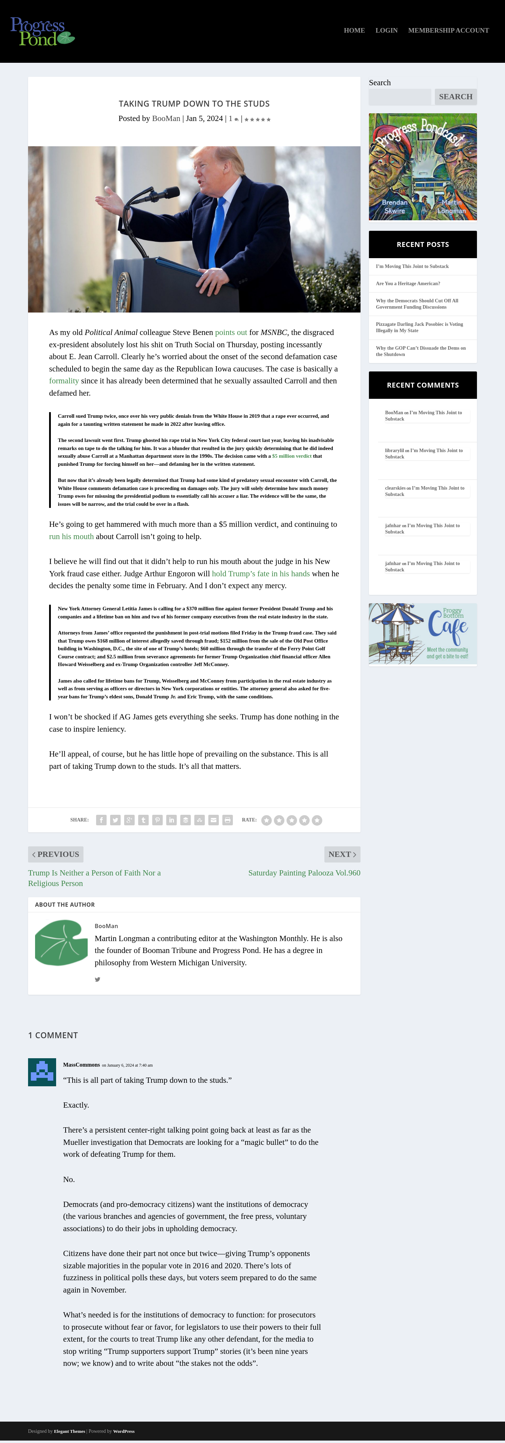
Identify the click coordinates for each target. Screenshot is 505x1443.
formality (64, 383)
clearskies (395, 490)
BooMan (166, 120)
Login (387, 33)
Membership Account (448, 33)
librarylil (394, 453)
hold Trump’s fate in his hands (261, 576)
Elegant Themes (69, 1433)
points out (231, 335)
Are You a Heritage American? (408, 286)
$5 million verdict (292, 458)
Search (380, 85)
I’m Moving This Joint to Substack (412, 268)
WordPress (124, 1433)
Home (354, 33)
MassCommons (81, 1067)
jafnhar (393, 528)
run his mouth (71, 539)
